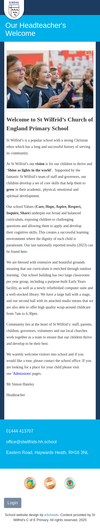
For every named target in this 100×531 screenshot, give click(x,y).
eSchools (52, 515)
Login (12, 503)
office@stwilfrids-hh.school (31, 442)
